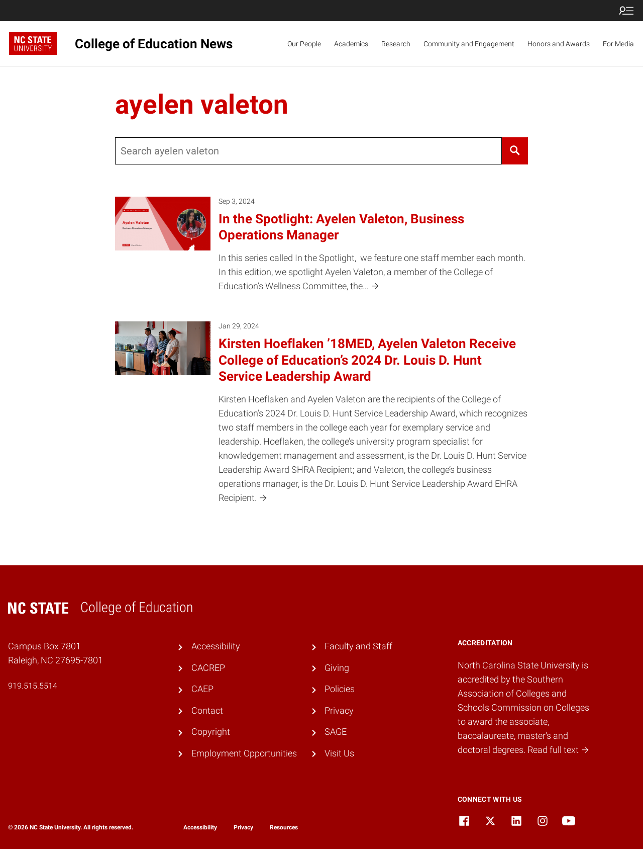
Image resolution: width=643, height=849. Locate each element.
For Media (618, 44)
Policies (340, 689)
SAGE (336, 732)
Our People (304, 44)
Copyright (210, 732)
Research (395, 44)
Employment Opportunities (244, 753)
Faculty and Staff (358, 646)
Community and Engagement (468, 44)
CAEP (202, 689)
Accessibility (215, 646)
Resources (284, 827)
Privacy (339, 711)
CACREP (208, 668)
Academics (351, 44)
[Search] (514, 150)
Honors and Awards (558, 44)
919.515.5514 (32, 686)
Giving (337, 668)
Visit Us (339, 753)
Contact (207, 711)
